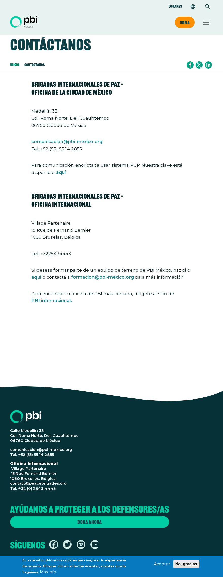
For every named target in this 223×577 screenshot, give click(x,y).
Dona (185, 22)
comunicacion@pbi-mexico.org (66, 141)
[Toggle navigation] (206, 22)
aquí (61, 172)
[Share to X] (199, 65)
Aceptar (162, 565)
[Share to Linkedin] (208, 65)
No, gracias (186, 565)
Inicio (14, 64)
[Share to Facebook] (190, 65)
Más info (48, 573)
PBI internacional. (51, 300)
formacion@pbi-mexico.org (102, 277)
